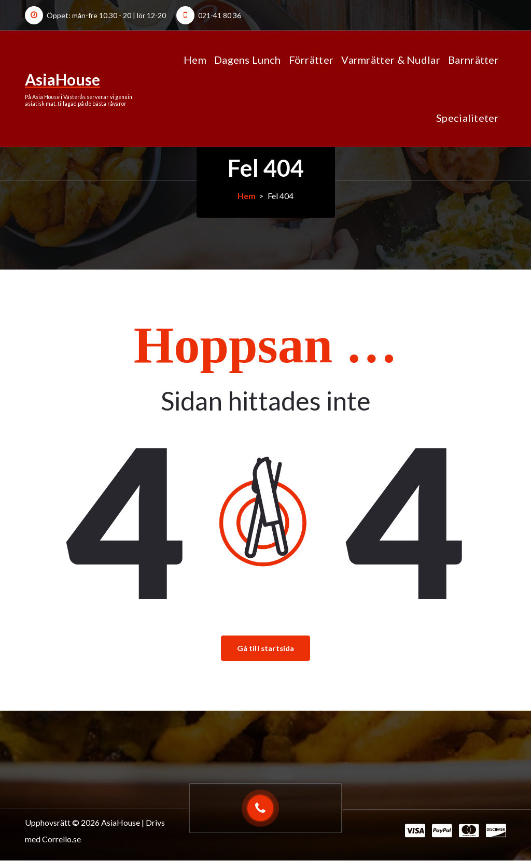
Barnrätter (473, 59)
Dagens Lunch (247, 59)
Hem (195, 59)
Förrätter (311, 59)
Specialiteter (467, 117)
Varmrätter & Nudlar (390, 59)
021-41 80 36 (219, 15)
